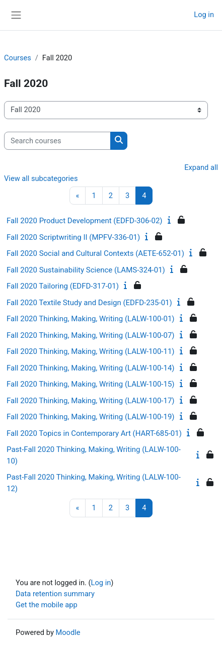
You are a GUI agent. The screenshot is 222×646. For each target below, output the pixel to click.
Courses (17, 57)
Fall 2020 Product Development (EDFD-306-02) (85, 220)
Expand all (201, 167)
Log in (204, 14)
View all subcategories (41, 178)
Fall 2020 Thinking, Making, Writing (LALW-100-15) (91, 384)
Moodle (67, 632)
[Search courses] (57, 141)
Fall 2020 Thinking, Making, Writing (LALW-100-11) (91, 351)
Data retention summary (55, 593)
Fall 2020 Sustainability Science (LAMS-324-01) (86, 269)
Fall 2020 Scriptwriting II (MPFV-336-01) (73, 237)
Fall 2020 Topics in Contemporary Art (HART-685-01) (94, 433)
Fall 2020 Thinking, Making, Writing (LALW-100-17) (91, 400)
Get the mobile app (47, 604)
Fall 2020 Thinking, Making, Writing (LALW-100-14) (91, 368)
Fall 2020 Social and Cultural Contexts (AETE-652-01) (95, 253)
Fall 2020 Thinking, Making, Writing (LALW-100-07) (91, 335)
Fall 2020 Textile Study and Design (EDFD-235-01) (89, 302)
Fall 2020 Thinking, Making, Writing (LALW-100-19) (91, 416)
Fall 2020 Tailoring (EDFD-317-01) (63, 286)
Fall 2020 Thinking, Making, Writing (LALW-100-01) (91, 318)
